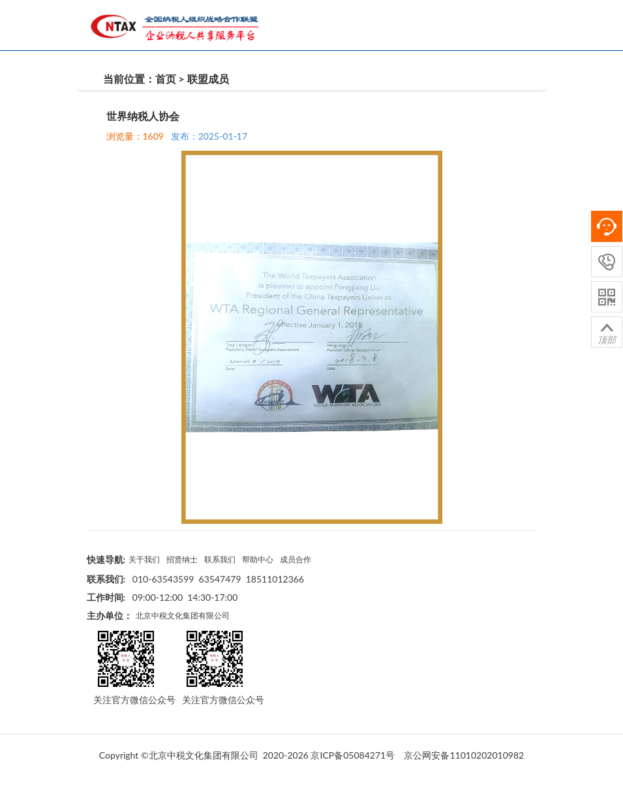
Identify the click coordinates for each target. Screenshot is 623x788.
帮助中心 (259, 558)
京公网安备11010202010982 (464, 753)
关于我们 (144, 558)
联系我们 (221, 558)
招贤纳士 (182, 558)
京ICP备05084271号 (353, 753)
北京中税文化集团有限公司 (183, 614)
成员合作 (298, 558)
